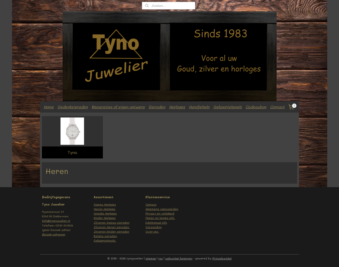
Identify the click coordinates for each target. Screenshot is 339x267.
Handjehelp (199, 106)
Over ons (152, 231)
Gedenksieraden (72, 106)
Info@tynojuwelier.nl (56, 220)
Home (49, 106)
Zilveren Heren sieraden (112, 227)
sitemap (150, 258)
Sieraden (157, 106)
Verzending (153, 227)
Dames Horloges (105, 204)
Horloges (177, 106)
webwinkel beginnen (178, 258)
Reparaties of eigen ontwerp (118, 106)
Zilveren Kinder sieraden (111, 231)
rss (160, 258)
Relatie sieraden (105, 236)
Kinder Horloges (105, 218)
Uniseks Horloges (105, 213)
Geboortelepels (227, 106)
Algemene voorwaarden (161, 209)
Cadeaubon (256, 106)
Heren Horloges (104, 209)
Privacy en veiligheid (159, 213)
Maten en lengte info (160, 218)
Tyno (72, 152)
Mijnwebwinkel (222, 258)
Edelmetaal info (156, 222)
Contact (277, 106)
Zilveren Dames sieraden (111, 222)
